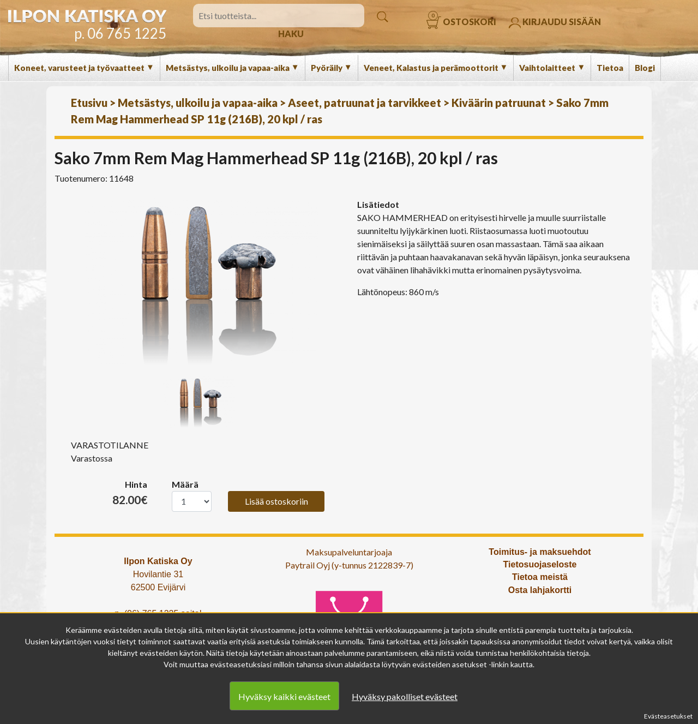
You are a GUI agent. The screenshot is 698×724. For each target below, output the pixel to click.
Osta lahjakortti (539, 590)
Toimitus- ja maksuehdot (540, 552)
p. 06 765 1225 (120, 33)
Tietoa (610, 68)
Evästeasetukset (668, 716)
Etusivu (89, 102)
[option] (201, 281)
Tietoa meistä (540, 577)
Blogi (645, 68)
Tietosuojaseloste (540, 564)
